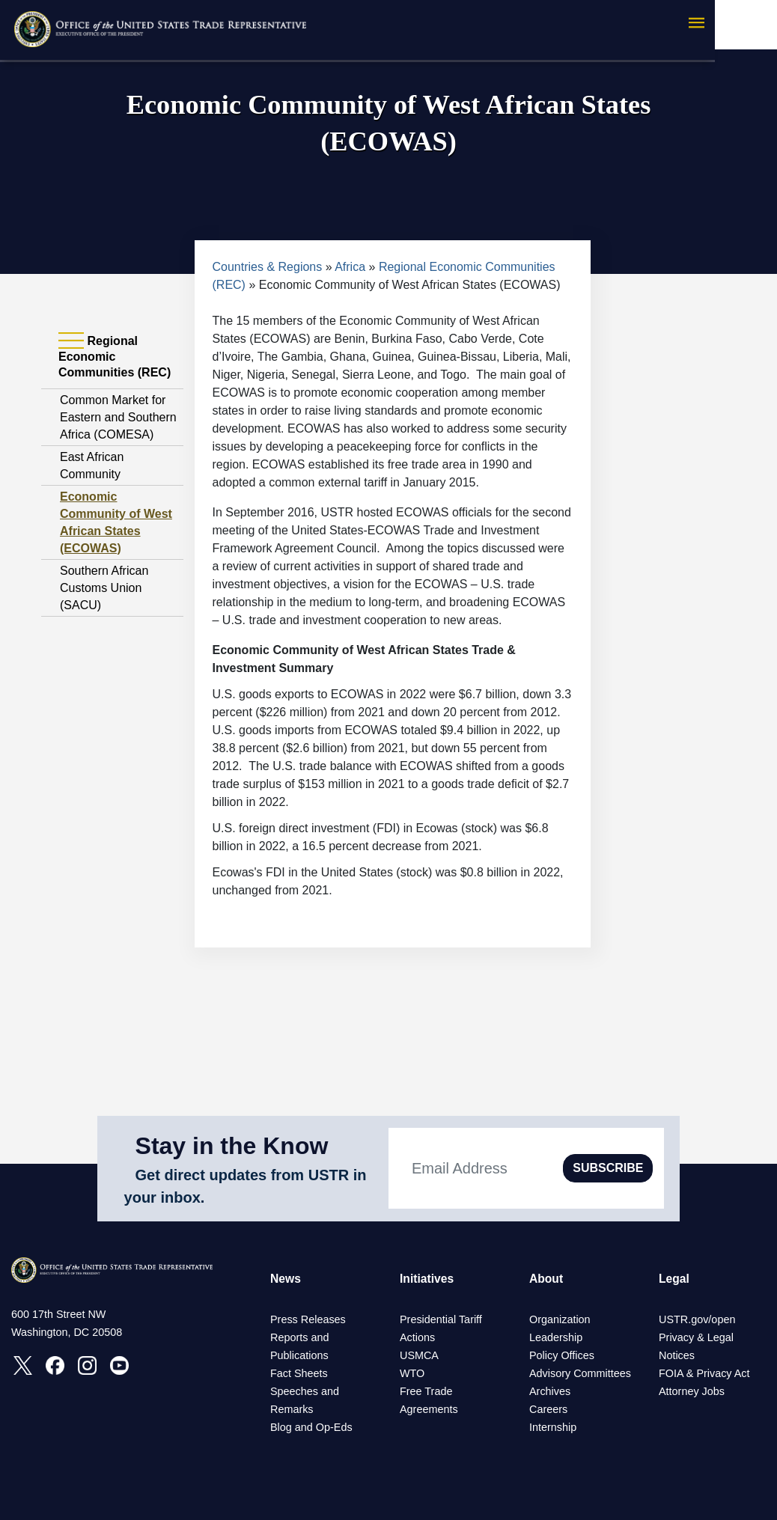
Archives (549, 1391)
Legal (674, 1278)
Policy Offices (561, 1355)
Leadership (555, 1337)
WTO (412, 1373)
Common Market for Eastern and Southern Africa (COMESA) (118, 417)
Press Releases (308, 1319)
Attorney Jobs (692, 1391)
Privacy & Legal (696, 1337)
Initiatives (427, 1278)
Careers (548, 1409)
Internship (552, 1427)
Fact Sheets (299, 1373)
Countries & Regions (268, 266)
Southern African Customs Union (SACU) (104, 587)
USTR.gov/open (697, 1319)
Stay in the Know (232, 1145)
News (286, 1278)
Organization (560, 1319)
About (546, 1278)
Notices (677, 1355)
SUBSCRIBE (608, 1168)
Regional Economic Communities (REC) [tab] (114, 356)
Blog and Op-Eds (311, 1427)
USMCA (419, 1355)
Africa (350, 266)
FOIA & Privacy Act (704, 1373)
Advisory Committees (580, 1373)
